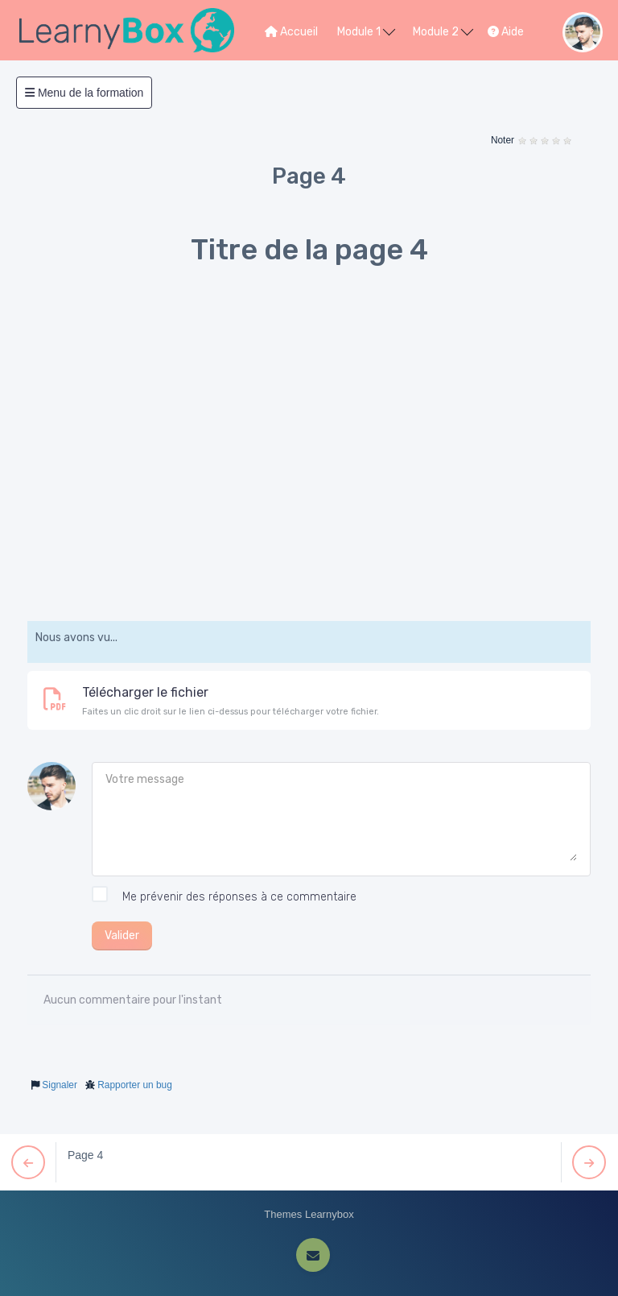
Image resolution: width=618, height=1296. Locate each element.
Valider (122, 935)
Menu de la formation (84, 92)
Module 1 (366, 31)
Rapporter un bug (134, 1085)
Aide (506, 32)
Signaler (59, 1085)
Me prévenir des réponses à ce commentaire (224, 897)
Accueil (291, 32)
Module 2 (443, 31)
